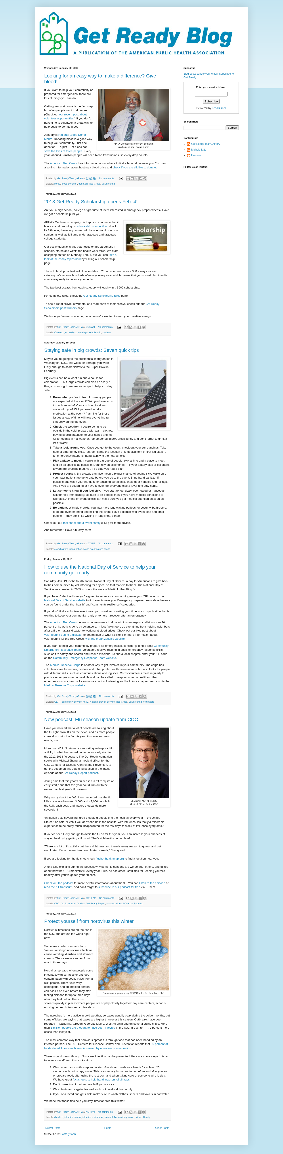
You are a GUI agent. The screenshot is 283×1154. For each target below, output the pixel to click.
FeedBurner (219, 108)
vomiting (122, 1117)
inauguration (75, 549)
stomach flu (110, 1117)
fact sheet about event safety (82, 522)
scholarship (95, 332)
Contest (58, 332)
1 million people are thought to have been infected (83, 1027)
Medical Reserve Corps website (64, 685)
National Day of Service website (64, 600)
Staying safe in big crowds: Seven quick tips (91, 350)
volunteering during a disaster (63, 634)
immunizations (114, 903)
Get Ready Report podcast (80, 773)
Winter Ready (143, 1117)
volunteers (148, 701)
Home (107, 1127)
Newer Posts (52, 1127)
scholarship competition (91, 226)
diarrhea (58, 1117)
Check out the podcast (58, 883)
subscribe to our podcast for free (119, 887)
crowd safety (61, 549)
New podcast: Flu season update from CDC (91, 719)
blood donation (69, 183)
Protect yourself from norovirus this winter (89, 921)
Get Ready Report (95, 903)
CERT (57, 701)
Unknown (196, 155)
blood (57, 183)
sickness (98, 1117)
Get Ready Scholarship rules (101, 295)
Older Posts (162, 1127)
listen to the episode (152, 883)
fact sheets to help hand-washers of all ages (101, 1079)
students (107, 332)
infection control (72, 1117)
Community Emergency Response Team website (84, 658)
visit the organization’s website (105, 638)
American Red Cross (63, 163)
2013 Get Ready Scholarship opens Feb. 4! (91, 201)
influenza (128, 903)
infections (87, 1117)
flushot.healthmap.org (110, 858)
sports (107, 549)
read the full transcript (58, 887)
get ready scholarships (76, 332)
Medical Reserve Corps (65, 665)
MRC (85, 701)
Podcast (138, 903)
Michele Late (198, 149)
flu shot (81, 903)
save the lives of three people (63, 151)
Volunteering (108, 183)
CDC (56, 903)
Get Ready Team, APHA (205, 143)
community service (72, 701)
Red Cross (94, 183)
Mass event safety (92, 549)
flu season (70, 903)
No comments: (107, 178)
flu (62, 903)
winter (131, 1117)
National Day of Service (102, 701)
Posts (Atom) (68, 1134)
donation (83, 183)
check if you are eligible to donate (134, 167)
